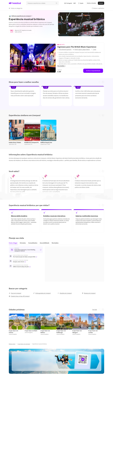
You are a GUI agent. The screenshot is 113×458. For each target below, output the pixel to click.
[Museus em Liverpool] (89, 293)
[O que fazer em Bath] (31, 331)
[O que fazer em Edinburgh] (61, 331)
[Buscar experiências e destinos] (42, 3)
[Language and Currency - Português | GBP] (70, 3)
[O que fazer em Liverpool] (24, 344)
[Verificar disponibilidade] (93, 71)
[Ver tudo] (94, 309)
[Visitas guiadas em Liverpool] (42, 293)
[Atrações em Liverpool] (65, 293)
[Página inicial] (12, 344)
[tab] (13, 243)
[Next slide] (103, 82)
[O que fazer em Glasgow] (77, 331)
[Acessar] (101, 3)
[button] (91, 3)
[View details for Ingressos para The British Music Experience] (80, 47)
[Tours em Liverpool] (15, 293)
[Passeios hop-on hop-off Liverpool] (19, 296)
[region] (33, 58)
